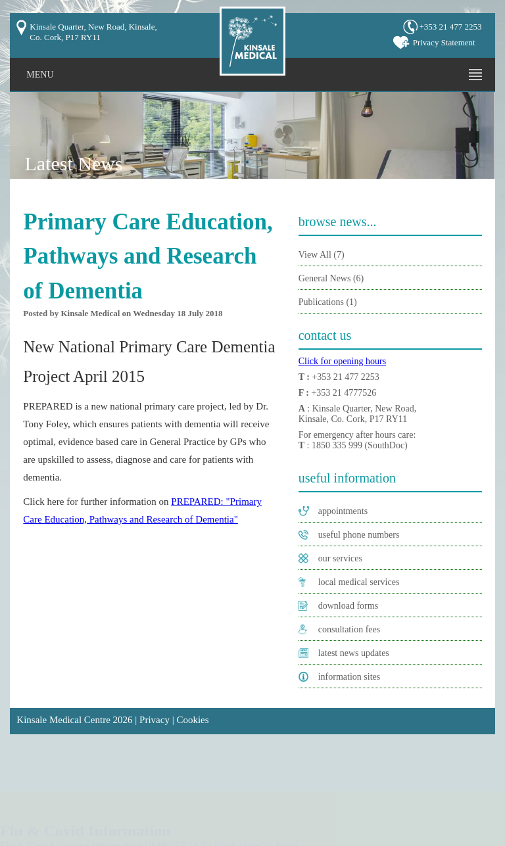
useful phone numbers (359, 535)
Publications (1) (328, 302)
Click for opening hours (342, 361)
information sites (349, 677)
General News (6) (331, 278)
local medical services (359, 582)
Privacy (154, 720)
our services (340, 558)
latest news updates (353, 653)
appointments (343, 511)
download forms (348, 606)
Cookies (192, 720)
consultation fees (349, 629)
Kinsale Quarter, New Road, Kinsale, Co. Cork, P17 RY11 (93, 32)
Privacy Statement (444, 42)
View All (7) (322, 255)
